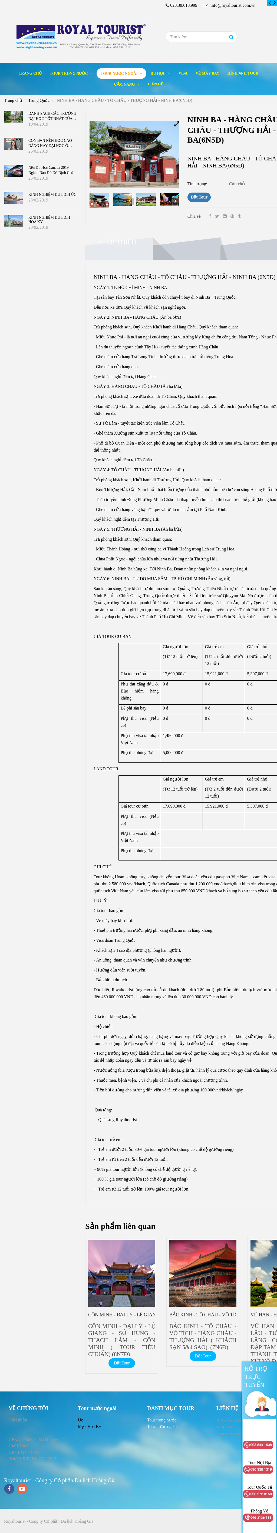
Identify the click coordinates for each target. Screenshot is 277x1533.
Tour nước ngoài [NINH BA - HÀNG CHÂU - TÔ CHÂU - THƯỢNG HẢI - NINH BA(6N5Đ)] (119, 74)
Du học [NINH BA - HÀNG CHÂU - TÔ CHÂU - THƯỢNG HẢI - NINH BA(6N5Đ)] (158, 74)
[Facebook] (210, 216)
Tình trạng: (197, 183)
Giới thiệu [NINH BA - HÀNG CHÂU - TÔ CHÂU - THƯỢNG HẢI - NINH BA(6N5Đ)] (118, 242)
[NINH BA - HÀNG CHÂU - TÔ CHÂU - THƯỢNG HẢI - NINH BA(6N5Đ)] (270, 3)
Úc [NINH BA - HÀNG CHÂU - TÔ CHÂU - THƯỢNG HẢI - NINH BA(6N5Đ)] (80, 1420)
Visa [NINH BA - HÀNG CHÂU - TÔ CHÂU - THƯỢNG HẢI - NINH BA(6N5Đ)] (183, 73)
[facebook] (9, 1489)
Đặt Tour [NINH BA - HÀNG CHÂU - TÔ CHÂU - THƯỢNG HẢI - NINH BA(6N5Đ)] (199, 197)
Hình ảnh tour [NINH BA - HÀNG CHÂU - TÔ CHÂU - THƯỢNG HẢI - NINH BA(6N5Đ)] (242, 73)
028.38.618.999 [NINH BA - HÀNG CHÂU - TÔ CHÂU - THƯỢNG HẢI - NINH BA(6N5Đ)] (183, 5)
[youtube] (22, 1489)
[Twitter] (217, 216)
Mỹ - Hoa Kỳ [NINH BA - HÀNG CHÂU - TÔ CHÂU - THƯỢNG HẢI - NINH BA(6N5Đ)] (89, 1426)
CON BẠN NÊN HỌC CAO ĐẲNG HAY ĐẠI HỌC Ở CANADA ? (50, 145)
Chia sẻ (194, 216)
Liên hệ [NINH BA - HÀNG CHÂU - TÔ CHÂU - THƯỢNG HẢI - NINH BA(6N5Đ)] (155, 84)
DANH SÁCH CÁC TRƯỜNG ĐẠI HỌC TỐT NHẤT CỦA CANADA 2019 (52, 118)
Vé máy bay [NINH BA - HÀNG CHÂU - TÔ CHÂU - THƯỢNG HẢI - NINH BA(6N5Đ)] (207, 73)
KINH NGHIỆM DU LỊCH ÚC (52, 195)
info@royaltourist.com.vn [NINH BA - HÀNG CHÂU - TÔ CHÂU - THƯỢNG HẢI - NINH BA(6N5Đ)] (229, 5)
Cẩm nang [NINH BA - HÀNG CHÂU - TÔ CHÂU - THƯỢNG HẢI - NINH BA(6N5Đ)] (125, 84)
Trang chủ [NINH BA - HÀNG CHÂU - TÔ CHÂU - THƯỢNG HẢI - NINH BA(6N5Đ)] (30, 73)
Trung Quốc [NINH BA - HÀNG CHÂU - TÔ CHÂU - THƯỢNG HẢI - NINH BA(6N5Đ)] (39, 100)
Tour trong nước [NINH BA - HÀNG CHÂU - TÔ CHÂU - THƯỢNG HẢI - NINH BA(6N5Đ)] (69, 74)
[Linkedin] (225, 216)
